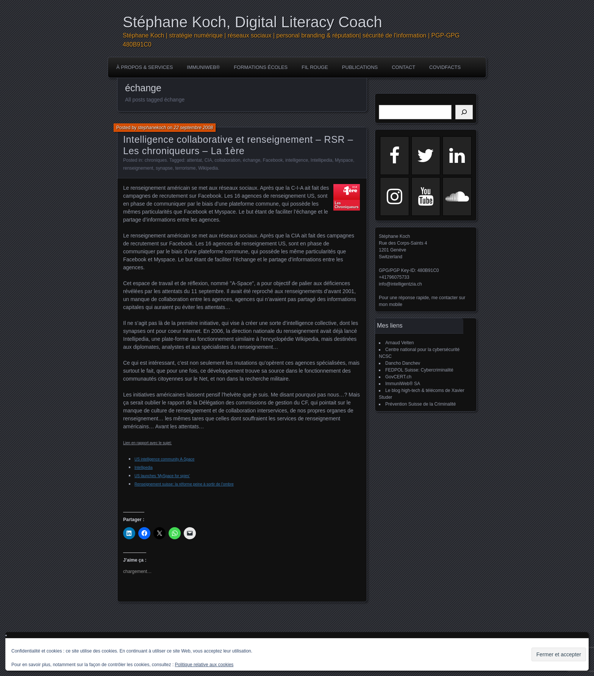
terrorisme (185, 168)
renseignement (138, 168)
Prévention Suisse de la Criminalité (420, 404)
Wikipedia (208, 168)
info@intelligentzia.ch (400, 284)
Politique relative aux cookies (204, 664)
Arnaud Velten (399, 342)
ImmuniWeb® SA (402, 383)
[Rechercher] (464, 112)
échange (251, 160)
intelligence (296, 160)
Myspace (344, 160)
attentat (194, 160)
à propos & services (144, 67)
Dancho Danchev (402, 363)
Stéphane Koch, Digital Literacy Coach (252, 22)
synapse (164, 168)
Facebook (273, 160)
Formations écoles (261, 67)
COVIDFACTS (445, 67)
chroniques (156, 160)
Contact (403, 67)
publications (360, 67)
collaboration (227, 160)
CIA (208, 160)
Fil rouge (315, 67)
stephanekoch (152, 127)
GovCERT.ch (398, 376)
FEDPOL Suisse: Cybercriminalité (419, 370)
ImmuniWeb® (203, 67)
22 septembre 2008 (193, 127)
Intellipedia (321, 160)
